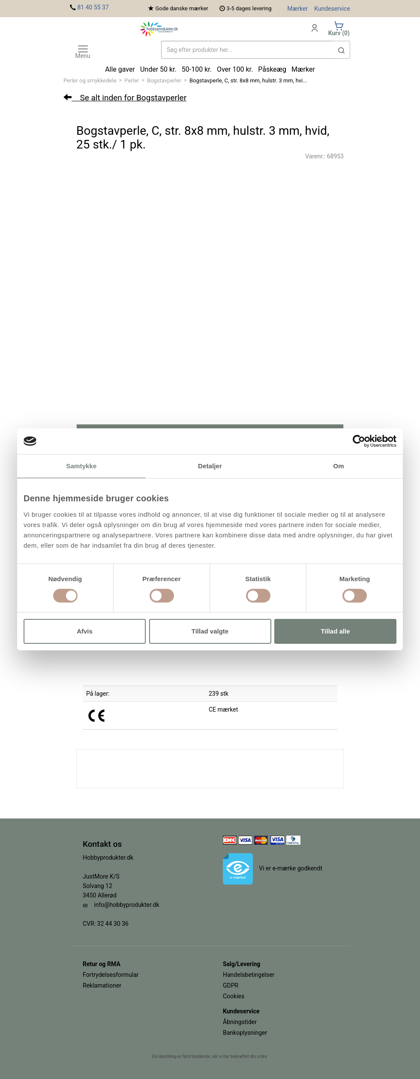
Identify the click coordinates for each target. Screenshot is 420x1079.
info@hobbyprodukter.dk (126, 904)
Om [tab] (338, 466)
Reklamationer (102, 985)
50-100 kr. (197, 69)
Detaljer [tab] (210, 466)
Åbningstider (240, 1021)
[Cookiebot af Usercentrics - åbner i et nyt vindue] (358, 441)
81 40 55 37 (92, 7)
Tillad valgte (210, 631)
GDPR (230, 985)
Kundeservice (332, 8)
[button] (341, 50)
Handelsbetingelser (248, 974)
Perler (131, 80)
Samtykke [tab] (81, 466)
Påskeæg (272, 69)
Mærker (297, 8)
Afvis (85, 631)
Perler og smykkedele (90, 80)
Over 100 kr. (235, 69)
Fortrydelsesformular (111, 974)
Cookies (233, 996)
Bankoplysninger (245, 1032)
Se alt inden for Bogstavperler (124, 98)
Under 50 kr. (158, 69)
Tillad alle (335, 631)
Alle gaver (120, 69)
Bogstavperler (164, 80)
